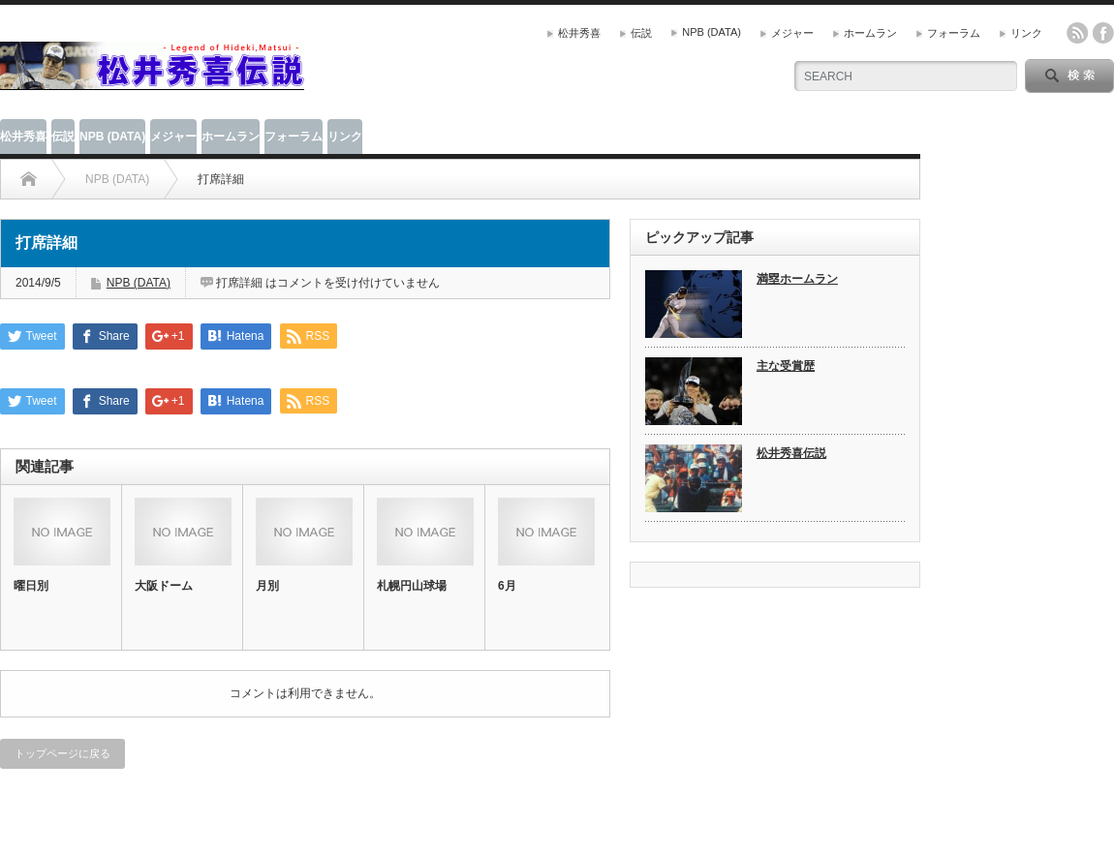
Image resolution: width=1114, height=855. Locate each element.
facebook (1103, 33)
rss (1077, 33)
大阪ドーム (164, 586)
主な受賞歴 (786, 366)
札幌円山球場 (412, 586)
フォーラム (953, 33)
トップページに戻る (62, 753)
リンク (1026, 33)
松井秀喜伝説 (791, 453)
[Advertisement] (538, 63)
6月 (507, 586)
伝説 (641, 33)
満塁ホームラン (797, 279)
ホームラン (870, 33)
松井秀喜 (579, 33)
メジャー (792, 33)
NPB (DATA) (711, 32)
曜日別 (31, 586)
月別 (267, 586)
